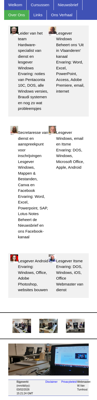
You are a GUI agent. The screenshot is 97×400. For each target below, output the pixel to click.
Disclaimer (52, 381)
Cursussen (40, 5)
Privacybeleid (69, 381)
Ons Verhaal (61, 15)
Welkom (15, 5)
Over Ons (16, 15)
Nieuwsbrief (68, 5)
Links (37, 15)
